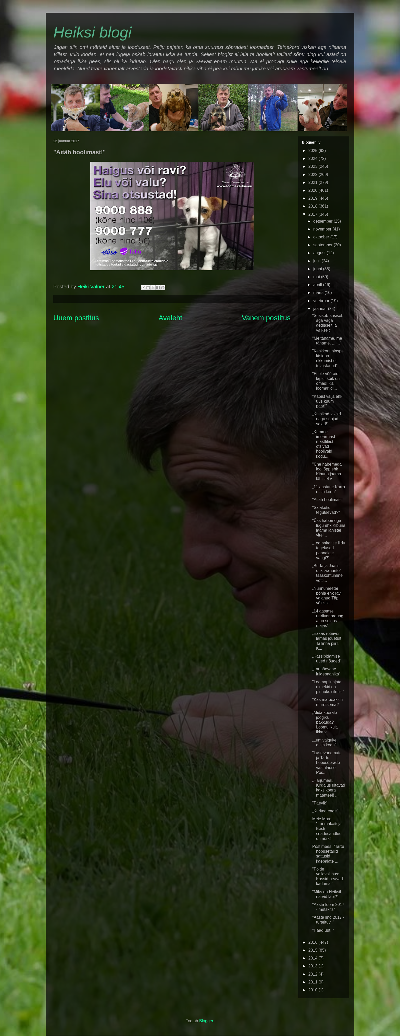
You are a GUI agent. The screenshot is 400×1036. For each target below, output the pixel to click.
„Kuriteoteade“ (325, 811)
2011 (313, 982)
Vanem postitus (266, 318)
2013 (313, 966)
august (320, 253)
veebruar (322, 301)
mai (317, 277)
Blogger (206, 1021)
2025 (313, 150)
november (323, 229)
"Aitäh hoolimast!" (328, 499)
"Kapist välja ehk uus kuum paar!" (327, 401)
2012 (313, 974)
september (323, 245)
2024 (313, 158)
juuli (317, 261)
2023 (313, 166)
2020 (313, 190)
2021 (313, 182)
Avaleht (170, 318)
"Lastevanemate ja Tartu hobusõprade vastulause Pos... (327, 763)
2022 (313, 174)
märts (318, 292)
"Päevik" (319, 803)
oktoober (321, 237)
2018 (313, 206)
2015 (313, 950)
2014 (313, 958)
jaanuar (320, 308)
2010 (313, 990)
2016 (313, 942)
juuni (318, 269)
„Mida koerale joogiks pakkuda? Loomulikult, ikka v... (325, 722)
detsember (323, 221)
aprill (318, 285)
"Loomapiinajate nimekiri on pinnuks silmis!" (328, 687)
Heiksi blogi (92, 32)
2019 (313, 198)
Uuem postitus (76, 318)
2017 (313, 214)
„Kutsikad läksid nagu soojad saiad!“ (326, 419)
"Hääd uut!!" (323, 930)
